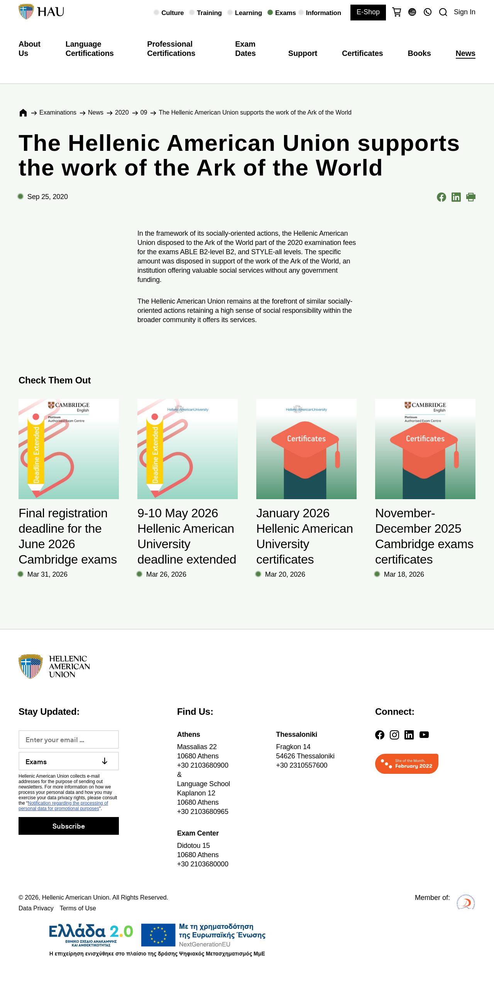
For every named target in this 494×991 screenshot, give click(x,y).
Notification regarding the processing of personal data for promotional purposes (63, 805)
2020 (122, 112)
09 (143, 112)
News (465, 53)
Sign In (464, 12)
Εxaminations (57, 112)
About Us (30, 48)
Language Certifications (90, 48)
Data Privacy (36, 908)
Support (302, 53)
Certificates (362, 53)
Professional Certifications (171, 48)
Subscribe (68, 825)
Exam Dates (245, 48)
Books (419, 53)
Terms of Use (78, 908)
